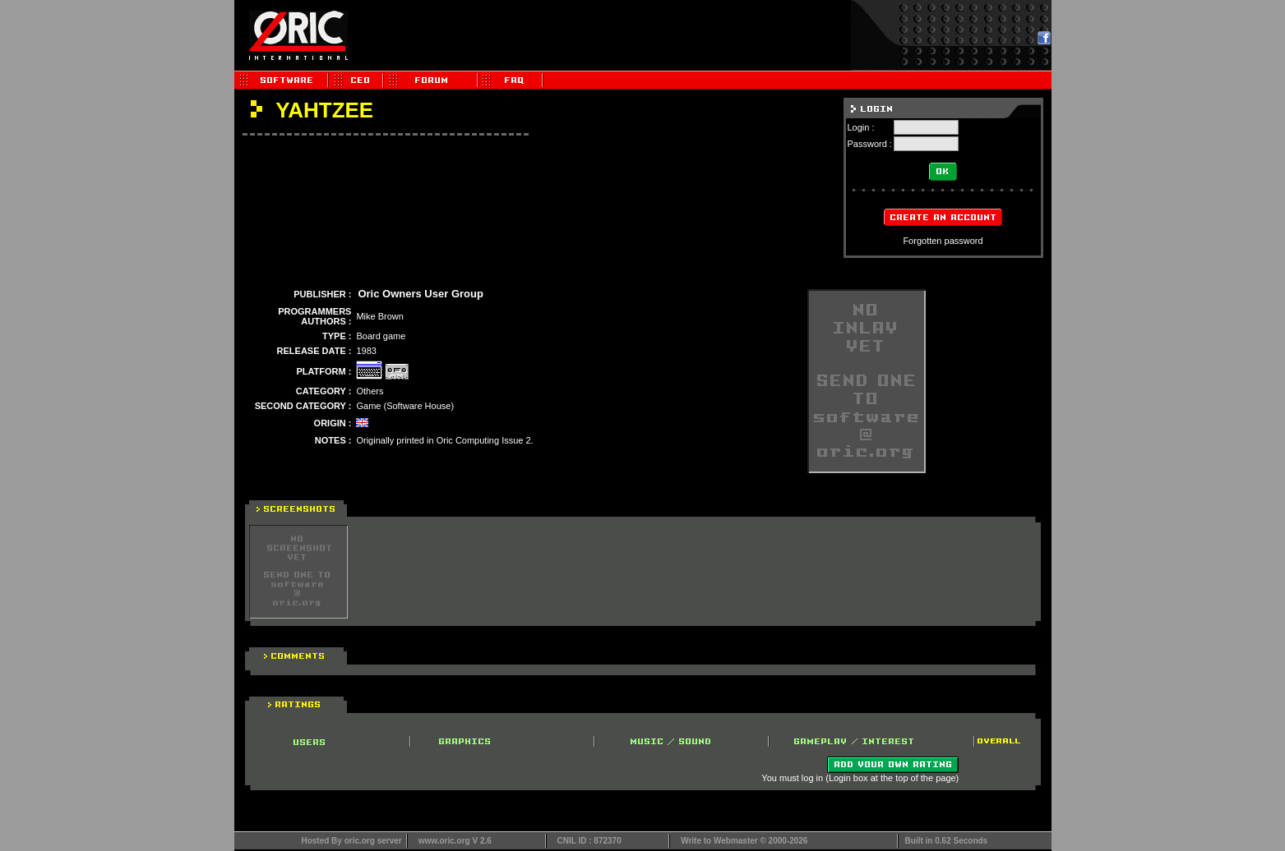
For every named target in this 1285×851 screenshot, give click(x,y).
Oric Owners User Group (420, 294)
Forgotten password (942, 241)
